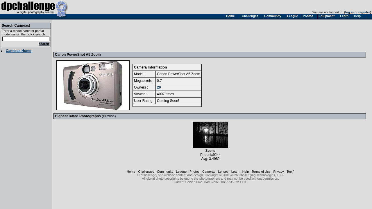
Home (131, 171)
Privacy (278, 171)
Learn (235, 171)
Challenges (146, 171)
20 (159, 87)
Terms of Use (261, 171)
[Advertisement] (161, 36)
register (364, 12)
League (181, 171)
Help (245, 171)
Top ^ (290, 171)
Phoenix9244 (210, 155)
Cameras (208, 171)
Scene (210, 149)
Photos (194, 171)
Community (165, 171)
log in (349, 12)
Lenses (223, 171)
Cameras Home (18, 51)
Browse (109, 116)
